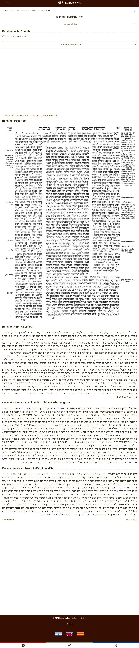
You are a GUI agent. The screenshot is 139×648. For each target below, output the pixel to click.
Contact (69, 624)
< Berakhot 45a (8, 520)
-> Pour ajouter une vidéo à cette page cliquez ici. (30, 115)
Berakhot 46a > (131, 520)
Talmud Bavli (69, 3)
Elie (84, 618)
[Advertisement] (69, 528)
